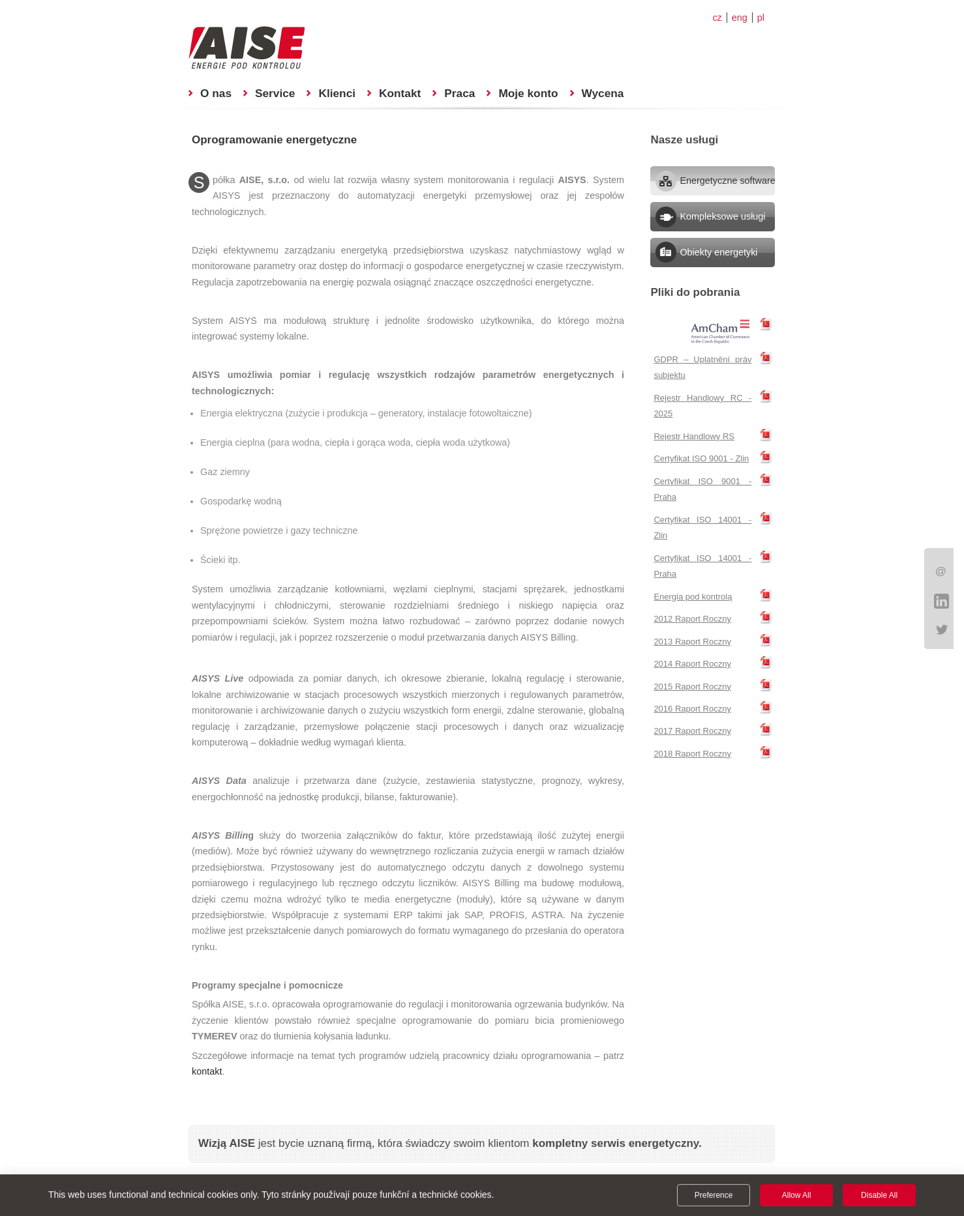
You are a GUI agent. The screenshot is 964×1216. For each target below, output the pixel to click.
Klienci (336, 93)
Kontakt (400, 93)
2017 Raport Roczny (692, 731)
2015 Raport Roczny (692, 686)
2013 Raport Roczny (692, 641)
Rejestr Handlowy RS (694, 436)
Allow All (796, 1196)
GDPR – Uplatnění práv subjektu (702, 367)
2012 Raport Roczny (692, 619)
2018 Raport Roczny (692, 754)
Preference (714, 1196)
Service (275, 93)
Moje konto (528, 93)
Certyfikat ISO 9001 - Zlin (701, 458)
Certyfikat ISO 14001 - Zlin (702, 527)
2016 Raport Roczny (692, 709)
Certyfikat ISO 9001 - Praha (702, 489)
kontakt (207, 1071)
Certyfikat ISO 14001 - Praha (702, 566)
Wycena (603, 93)
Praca (459, 93)
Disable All (879, 1196)
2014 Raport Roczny (692, 664)
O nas (216, 93)
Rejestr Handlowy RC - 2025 (702, 405)
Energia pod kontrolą (693, 596)
